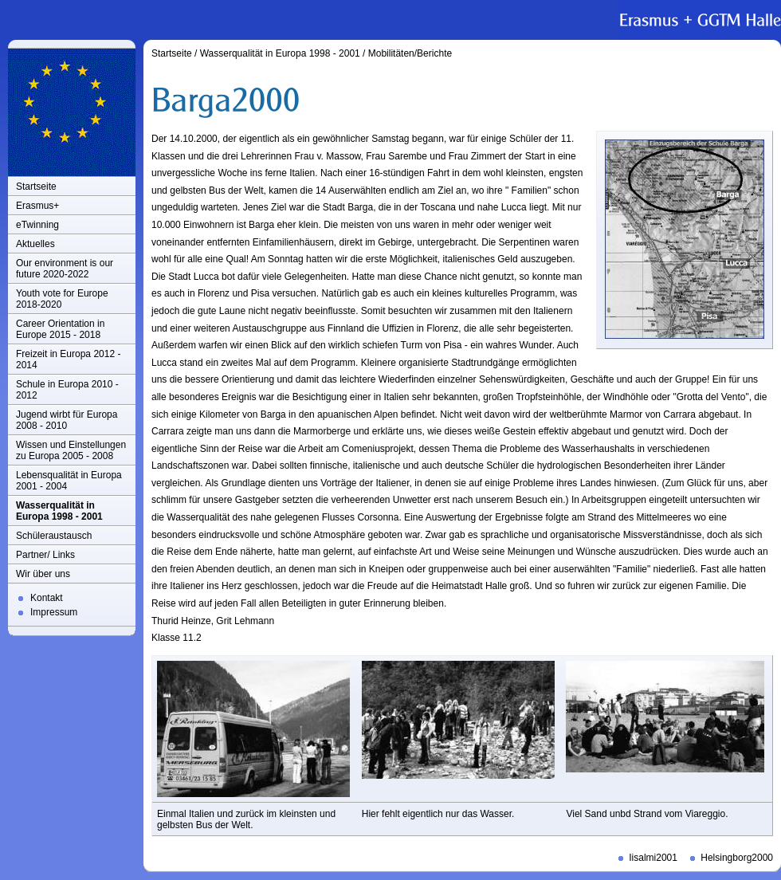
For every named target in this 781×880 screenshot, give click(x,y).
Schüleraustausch (54, 535)
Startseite (36, 186)
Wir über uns (43, 573)
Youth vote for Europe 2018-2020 (62, 299)
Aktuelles (35, 243)
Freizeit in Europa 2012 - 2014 (68, 359)
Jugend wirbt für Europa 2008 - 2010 (66, 420)
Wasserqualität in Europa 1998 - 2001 (59, 511)
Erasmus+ (37, 205)
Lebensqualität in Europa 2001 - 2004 (69, 480)
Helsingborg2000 (737, 857)
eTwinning (37, 224)
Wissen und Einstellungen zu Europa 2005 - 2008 (71, 450)
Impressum (53, 612)
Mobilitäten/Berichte (410, 53)
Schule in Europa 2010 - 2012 (67, 390)
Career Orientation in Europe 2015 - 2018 (60, 329)
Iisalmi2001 (653, 857)
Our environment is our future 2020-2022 (64, 268)
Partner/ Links (45, 554)
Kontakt (46, 597)
